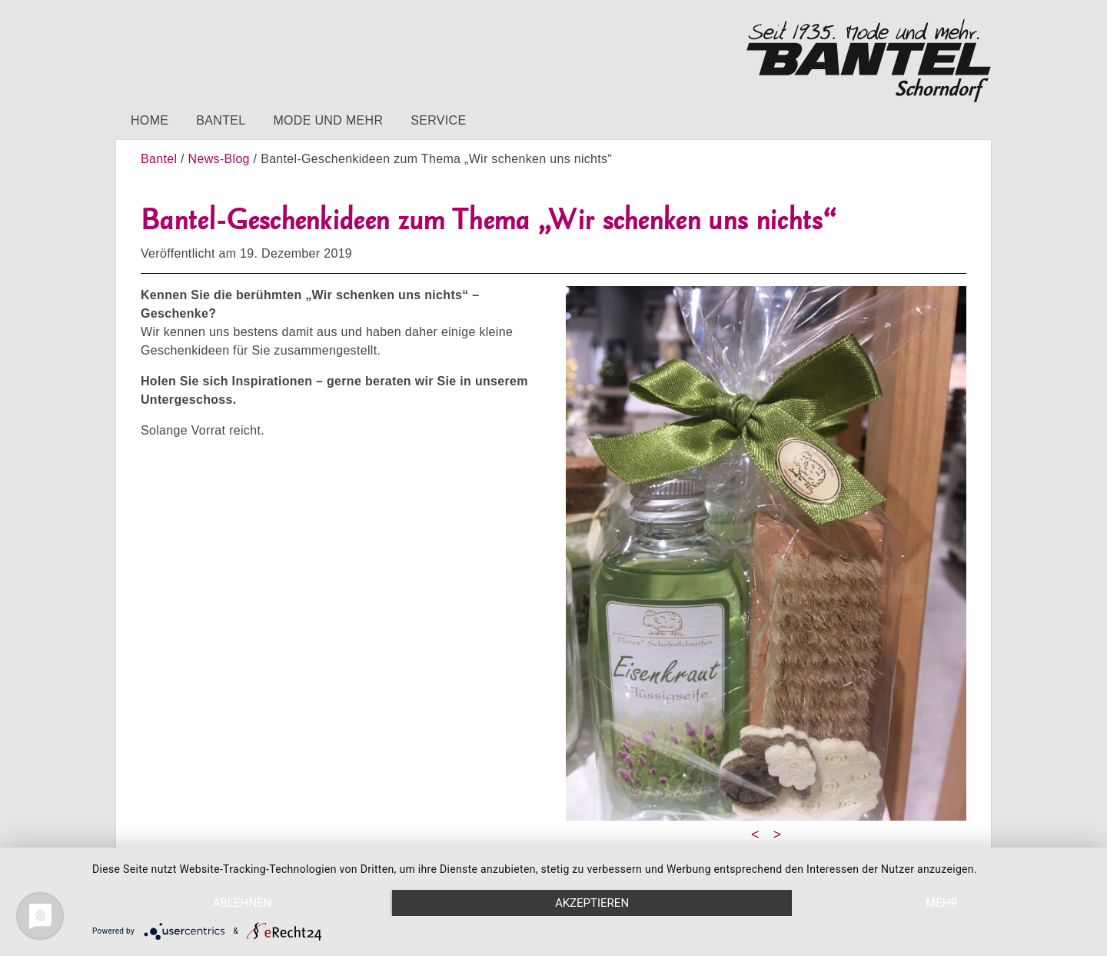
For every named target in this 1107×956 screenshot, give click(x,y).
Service (438, 120)
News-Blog (219, 158)
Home (149, 120)
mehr (942, 903)
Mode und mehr (328, 120)
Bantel (220, 120)
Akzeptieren (592, 903)
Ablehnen (242, 903)
